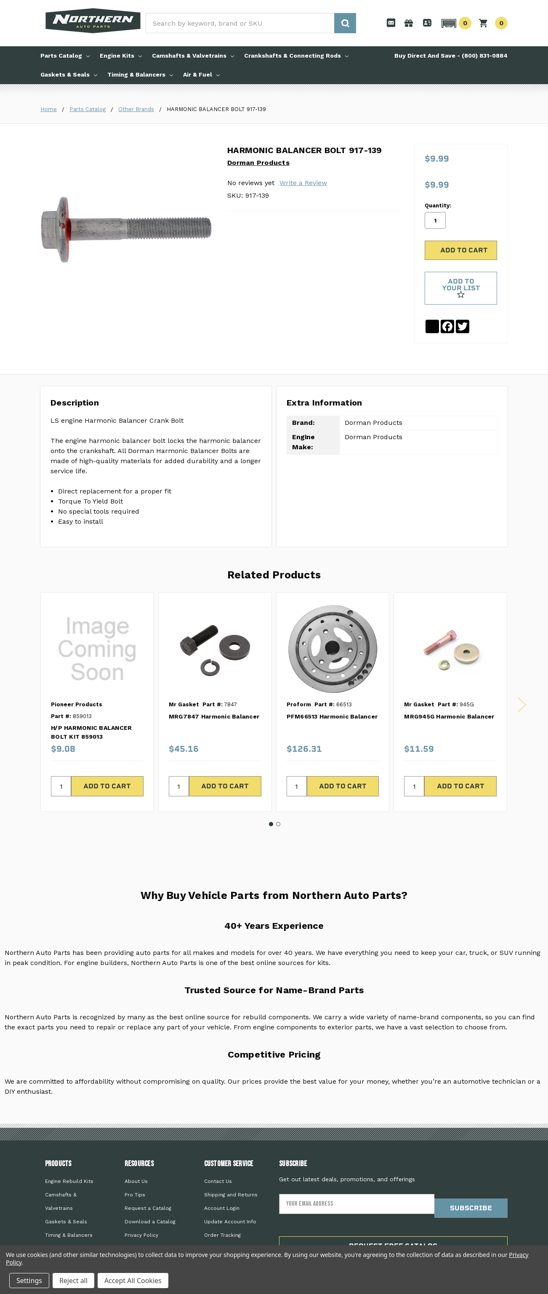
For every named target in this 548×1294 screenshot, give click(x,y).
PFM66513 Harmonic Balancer (332, 687)
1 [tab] (271, 796)
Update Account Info (230, 1193)
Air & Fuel (201, 74)
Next (521, 676)
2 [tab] (278, 796)
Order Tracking (222, 1206)
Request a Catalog (148, 1180)
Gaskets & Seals (68, 74)
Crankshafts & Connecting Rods (296, 55)
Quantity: (438, 174)
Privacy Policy (141, 1206)
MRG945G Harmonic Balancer (449, 687)
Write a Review (303, 183)
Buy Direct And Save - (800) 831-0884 (451, 55)
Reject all (73, 1280)
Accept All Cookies (133, 1280)
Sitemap (135, 1220)
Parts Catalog (65, 55)
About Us (136, 1153)
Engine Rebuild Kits (69, 1153)
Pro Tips (135, 1166)
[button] (455, 23)
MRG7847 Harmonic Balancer (214, 687)
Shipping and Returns (231, 1166)
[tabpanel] (97, 674)
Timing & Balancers (140, 74)
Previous (26, 676)
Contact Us (218, 1153)
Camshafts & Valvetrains (193, 55)
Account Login (221, 1180)
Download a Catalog (150, 1193)
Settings (29, 1280)
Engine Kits (121, 55)
